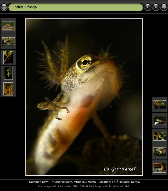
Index (18, 7)
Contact (118, 186)
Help (127, 186)
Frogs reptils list (103, 186)
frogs (32, 7)
